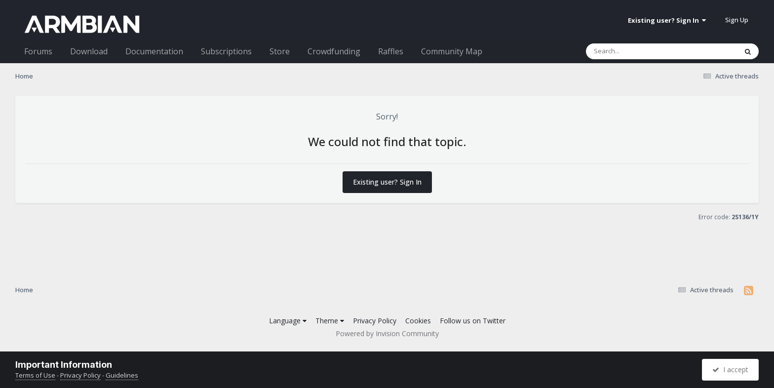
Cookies (418, 320)
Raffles (390, 51)
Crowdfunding (334, 51)
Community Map (451, 51)
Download (89, 51)
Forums (38, 51)
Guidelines (122, 375)
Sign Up (736, 19)
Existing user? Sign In (667, 20)
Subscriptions (226, 51)
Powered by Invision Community (387, 333)
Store (280, 51)
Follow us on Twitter (472, 320)
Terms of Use (35, 375)
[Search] (636, 51)
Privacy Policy (374, 320)
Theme (329, 320)
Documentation (154, 51)
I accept (730, 369)
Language (288, 320)
